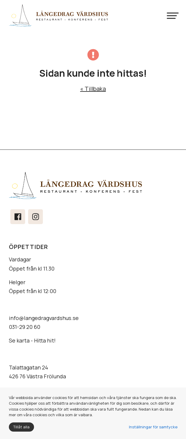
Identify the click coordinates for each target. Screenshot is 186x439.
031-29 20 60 (24, 326)
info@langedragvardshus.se (44, 317)
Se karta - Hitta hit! (32, 340)
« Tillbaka (93, 89)
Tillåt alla (21, 427)
